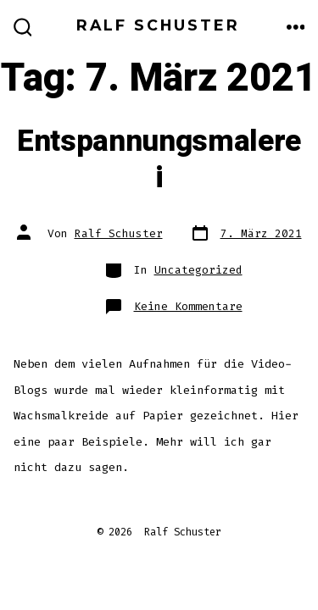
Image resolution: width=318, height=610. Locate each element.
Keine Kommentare (188, 306)
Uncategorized (198, 270)
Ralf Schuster (119, 233)
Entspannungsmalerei (159, 159)
